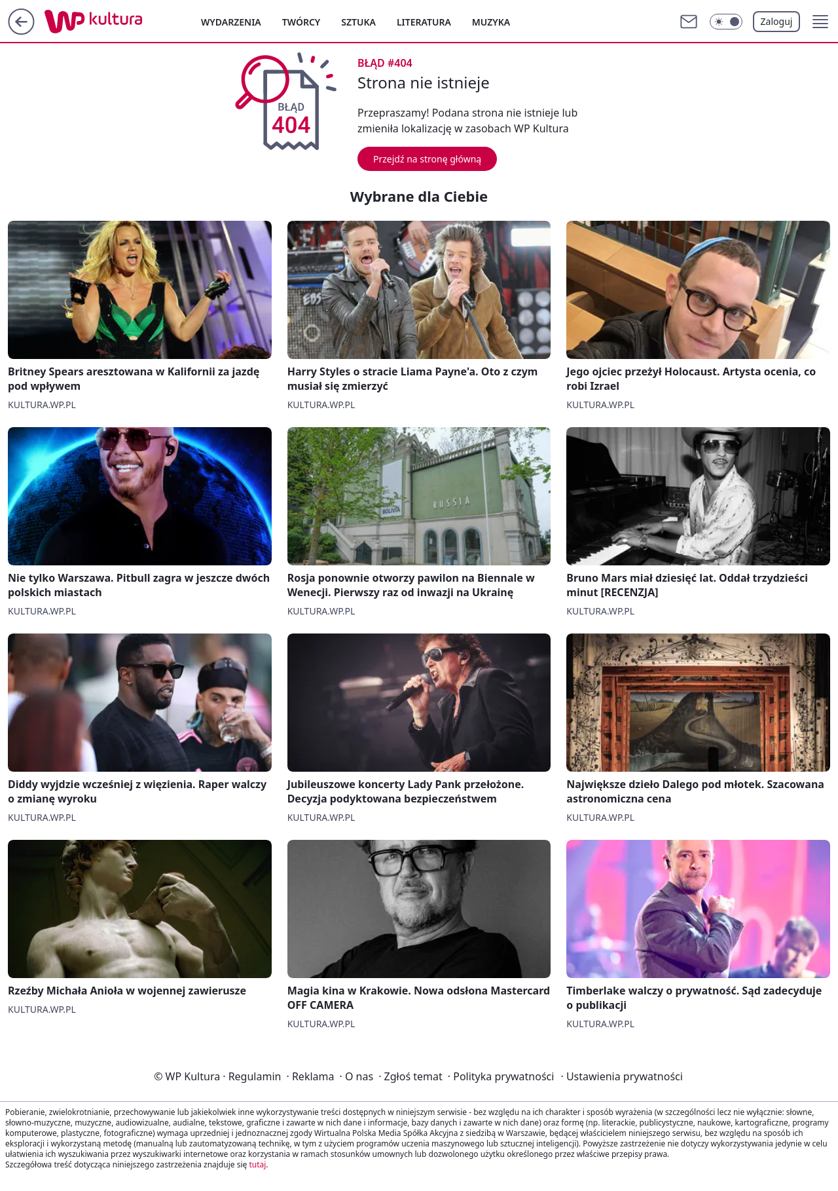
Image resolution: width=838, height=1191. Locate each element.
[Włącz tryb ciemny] (726, 21)
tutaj (257, 1164)
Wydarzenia (231, 22)
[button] (820, 21)
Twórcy (301, 22)
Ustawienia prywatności (621, 1076)
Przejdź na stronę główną (427, 159)
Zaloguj (777, 21)
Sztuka (358, 22)
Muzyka (491, 22)
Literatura (424, 22)
